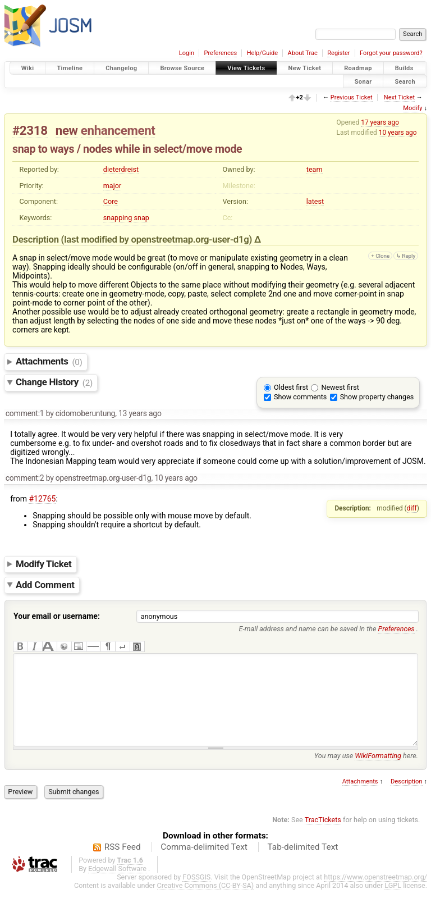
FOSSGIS (196, 894)
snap (141, 217)
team (314, 169)
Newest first (340, 387)
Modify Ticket (43, 563)
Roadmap (358, 68)
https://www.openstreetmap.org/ (375, 894)
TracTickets (323, 836)
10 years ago (398, 132)
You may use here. (366, 772)
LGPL (392, 902)
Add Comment (45, 584)
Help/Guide (262, 53)
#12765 (42, 498)
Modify (412, 108)
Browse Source (182, 68)
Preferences (220, 53)
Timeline (69, 68)
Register (338, 53)
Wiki (27, 68)
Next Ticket (399, 97)
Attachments (49, 361)
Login (186, 53)
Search (405, 81)
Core (110, 201)
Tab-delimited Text (302, 864)
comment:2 (25, 477)
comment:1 (25, 413)
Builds (404, 68)
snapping (117, 217)
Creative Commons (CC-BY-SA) (205, 902)
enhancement (118, 130)
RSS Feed (122, 864)
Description (407, 798)
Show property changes (377, 397)
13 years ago (140, 413)
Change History (54, 382)
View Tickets (246, 68)
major (112, 185)
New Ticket (305, 68)
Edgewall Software (117, 885)
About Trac (303, 53)
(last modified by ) (157, 239)
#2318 (30, 130)
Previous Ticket (352, 97)
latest (315, 201)
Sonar (363, 81)
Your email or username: (56, 616)
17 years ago (380, 122)
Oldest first (291, 387)
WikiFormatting (378, 772)
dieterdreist (121, 169)
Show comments (300, 397)
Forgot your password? (391, 53)
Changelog (121, 68)
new (67, 130)
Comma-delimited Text (204, 864)
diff (412, 508)
